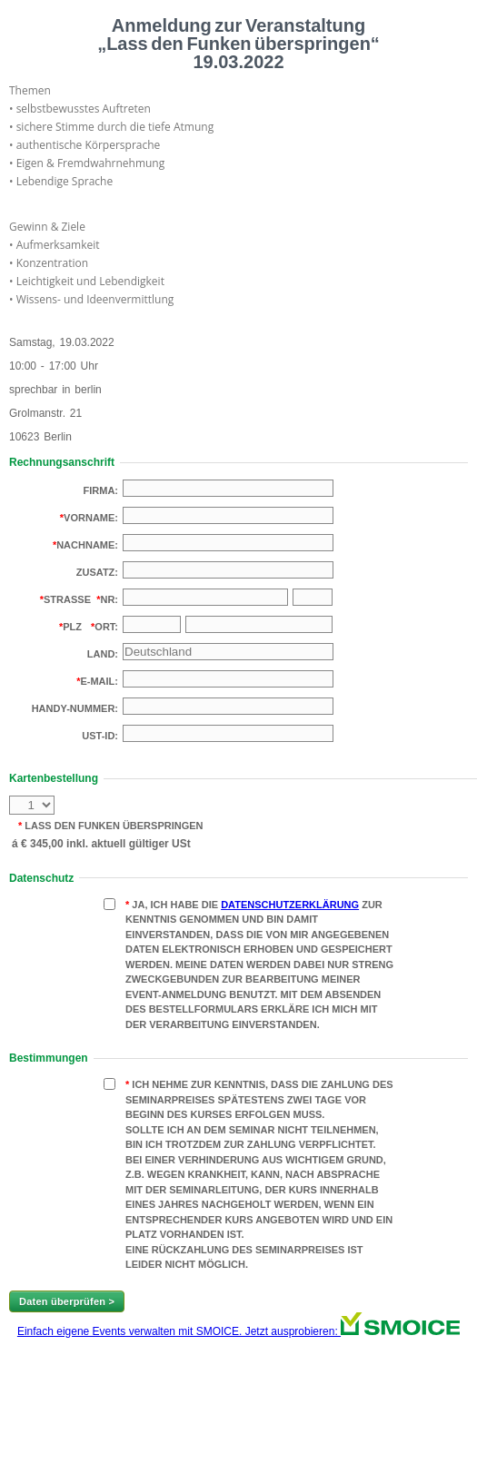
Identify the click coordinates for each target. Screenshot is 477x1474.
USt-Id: (100, 735)
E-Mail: (99, 681)
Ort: (106, 626)
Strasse (67, 599)
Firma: (101, 490)
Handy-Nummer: (75, 708)
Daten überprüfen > (66, 1301)
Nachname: (87, 544)
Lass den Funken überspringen (112, 825)
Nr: (109, 599)
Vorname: (91, 517)
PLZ (72, 626)
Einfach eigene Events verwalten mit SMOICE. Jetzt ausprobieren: (238, 1331)
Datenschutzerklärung (290, 904)
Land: (102, 653)
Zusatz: (97, 572)
